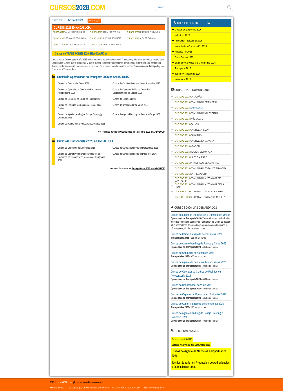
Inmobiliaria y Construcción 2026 (191, 46)
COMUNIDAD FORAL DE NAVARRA (200, 168)
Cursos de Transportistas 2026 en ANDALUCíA (85, 141)
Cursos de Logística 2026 (124, 98)
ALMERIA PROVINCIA (69, 32)
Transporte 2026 (75, 20)
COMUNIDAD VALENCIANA (196, 113)
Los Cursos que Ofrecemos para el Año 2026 (88, 387)
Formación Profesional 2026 (188, 40)
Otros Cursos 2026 (184, 57)
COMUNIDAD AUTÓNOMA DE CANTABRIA (198, 179)
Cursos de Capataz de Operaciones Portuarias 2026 (136, 83)
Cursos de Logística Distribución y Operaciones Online (200, 215)
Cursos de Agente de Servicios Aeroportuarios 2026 (81, 123)
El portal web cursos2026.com (126, 387)
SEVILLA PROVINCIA (105, 44)
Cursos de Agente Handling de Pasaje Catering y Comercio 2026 (197, 315)
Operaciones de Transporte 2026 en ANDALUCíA (142, 131)
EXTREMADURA (191, 174)
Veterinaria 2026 (183, 79)
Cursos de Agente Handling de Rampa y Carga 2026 (136, 114)
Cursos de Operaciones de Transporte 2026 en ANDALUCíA (93, 77)
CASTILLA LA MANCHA (194, 141)
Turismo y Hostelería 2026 (187, 74)
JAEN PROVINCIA (141, 38)
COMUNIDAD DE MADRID (196, 102)
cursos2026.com (64, 382)
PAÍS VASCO (189, 119)
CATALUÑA (188, 97)
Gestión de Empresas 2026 (188, 29)
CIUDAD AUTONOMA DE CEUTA (199, 191)
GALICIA (187, 124)
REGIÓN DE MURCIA (193, 152)
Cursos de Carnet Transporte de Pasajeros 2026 (135, 153)
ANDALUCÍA (189, 108)
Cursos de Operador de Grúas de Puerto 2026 (79, 98)
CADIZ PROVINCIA (105, 32)
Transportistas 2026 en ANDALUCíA (148, 168)
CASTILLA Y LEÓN (192, 130)
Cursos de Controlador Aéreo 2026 (73, 83)
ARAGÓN (187, 146)
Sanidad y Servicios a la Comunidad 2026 (195, 63)
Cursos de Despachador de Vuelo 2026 (130, 105)
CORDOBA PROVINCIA (143, 32)
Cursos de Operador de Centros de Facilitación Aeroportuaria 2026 (196, 273)
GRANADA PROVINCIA (69, 38)
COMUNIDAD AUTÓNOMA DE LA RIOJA (199, 185)
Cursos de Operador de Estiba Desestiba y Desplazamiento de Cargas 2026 (132, 91)
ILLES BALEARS (191, 157)
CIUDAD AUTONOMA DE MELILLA (200, 197)
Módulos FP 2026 (183, 52)
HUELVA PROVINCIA (105, 38)
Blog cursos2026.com (154, 387)
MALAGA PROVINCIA (69, 44)
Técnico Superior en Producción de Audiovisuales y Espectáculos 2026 (201, 364)
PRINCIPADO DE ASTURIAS (197, 163)
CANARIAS (188, 135)
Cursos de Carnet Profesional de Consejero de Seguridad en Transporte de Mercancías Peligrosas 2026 (81, 157)
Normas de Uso (57, 387)
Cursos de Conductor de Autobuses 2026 (76, 147)
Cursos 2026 (57, 20)
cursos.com (77, 7)
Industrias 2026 (182, 35)
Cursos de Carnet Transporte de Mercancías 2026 (135, 147)
